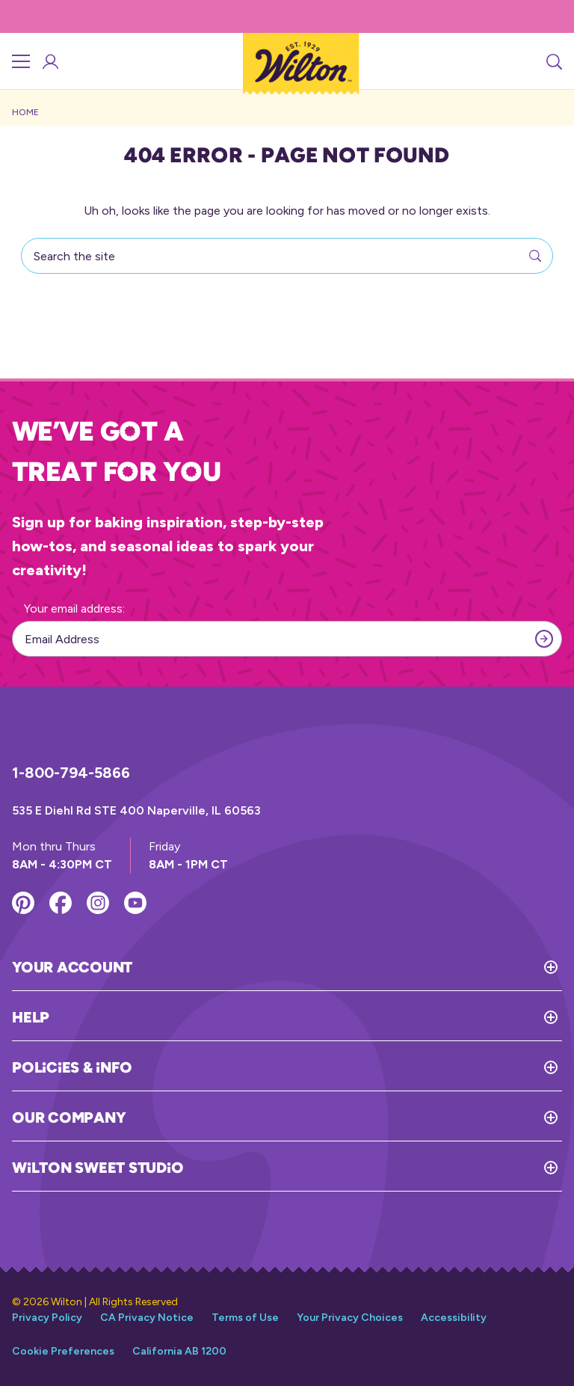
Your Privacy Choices (350, 1317)
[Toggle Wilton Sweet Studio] (372, 1167)
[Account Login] (49, 61)
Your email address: (74, 608)
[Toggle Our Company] (344, 1117)
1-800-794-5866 (71, 773)
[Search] (553, 61)
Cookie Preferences (63, 1351)
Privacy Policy (47, 1317)
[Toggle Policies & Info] (347, 1067)
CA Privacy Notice (147, 1317)
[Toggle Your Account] (347, 967)
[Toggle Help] (305, 1017)
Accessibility (454, 1317)
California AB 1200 (179, 1351)
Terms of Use (245, 1317)
